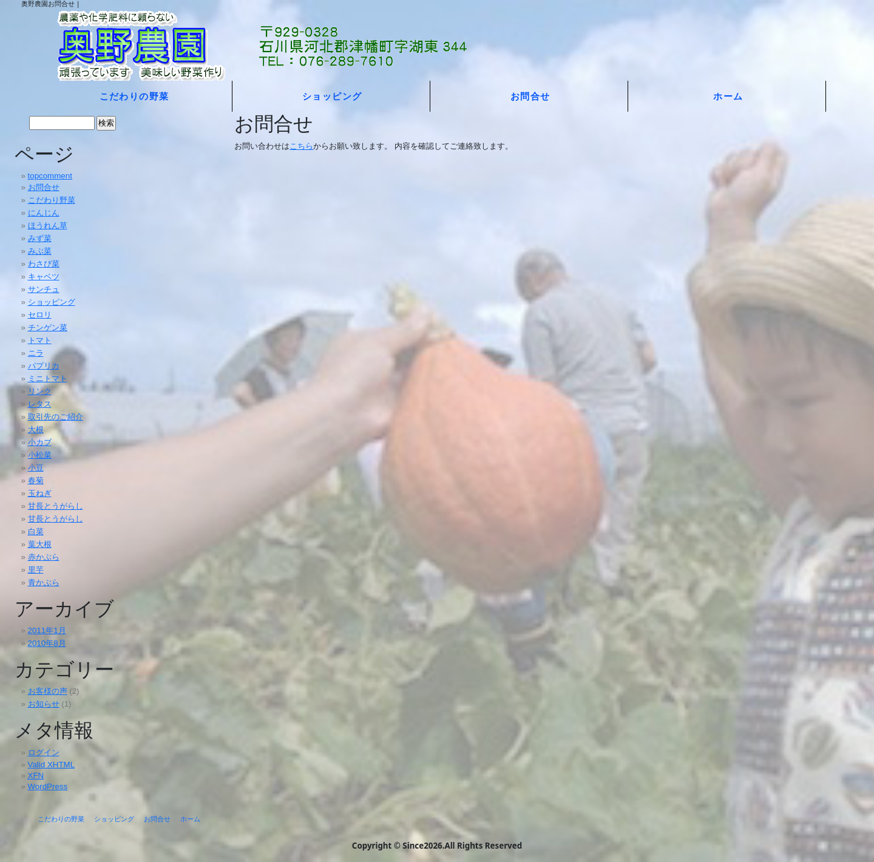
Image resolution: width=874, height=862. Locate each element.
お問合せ (530, 96)
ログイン (43, 752)
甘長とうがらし (55, 506)
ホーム (728, 96)
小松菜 (40, 455)
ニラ (36, 353)
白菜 (36, 531)
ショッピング (332, 96)
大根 (36, 429)
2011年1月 (47, 630)
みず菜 (40, 238)
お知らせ (43, 703)
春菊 (36, 480)
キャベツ (43, 276)
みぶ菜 (40, 251)
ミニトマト (47, 378)
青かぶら (43, 582)
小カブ (40, 442)
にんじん (43, 212)
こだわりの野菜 (134, 96)
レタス (40, 404)
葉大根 (40, 544)
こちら (301, 145)
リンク (40, 391)
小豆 (36, 467)
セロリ (40, 314)
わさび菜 (43, 263)
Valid (51, 764)
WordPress (48, 786)
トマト (40, 340)
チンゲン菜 (47, 327)
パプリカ (43, 365)
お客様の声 (47, 691)
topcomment (50, 175)
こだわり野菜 (51, 200)
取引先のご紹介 (55, 416)
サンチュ (43, 289)
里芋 (36, 569)
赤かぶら (43, 557)
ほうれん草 (47, 225)
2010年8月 (47, 643)
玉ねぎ (40, 493)
